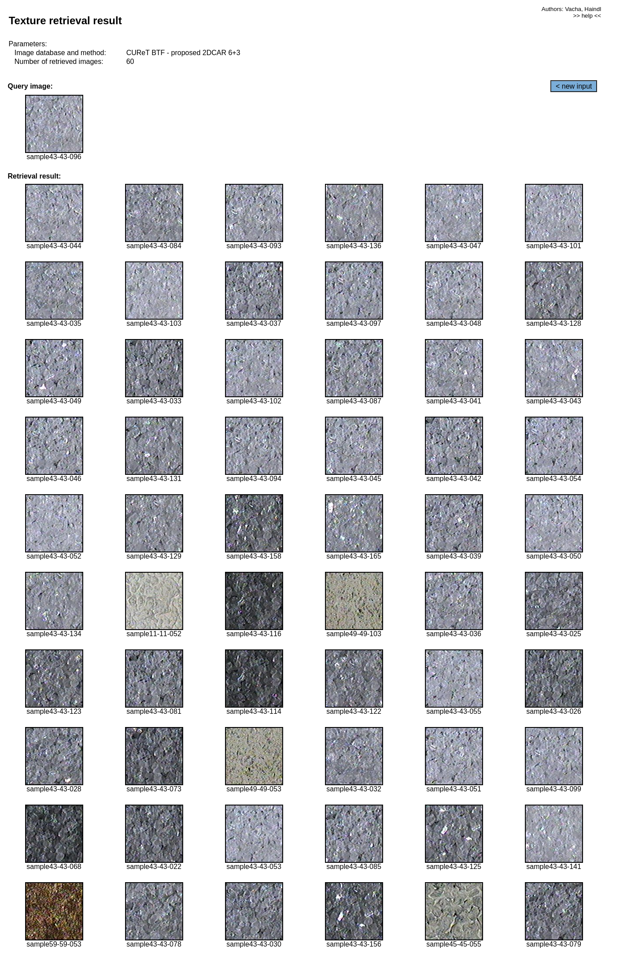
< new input (574, 86)
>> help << (587, 15)
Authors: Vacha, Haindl (571, 9)
